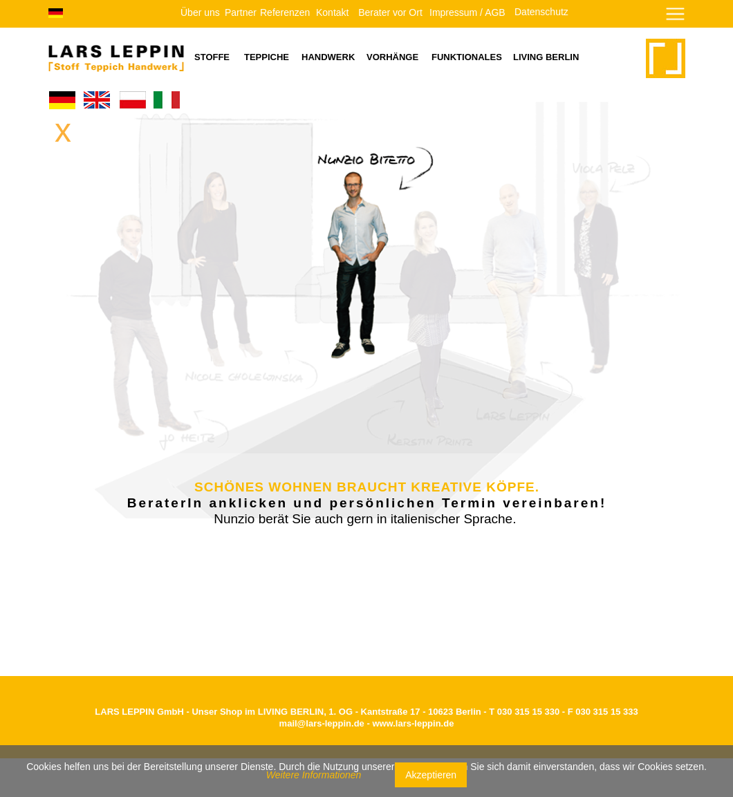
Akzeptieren (430, 774)
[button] (632, 22)
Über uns (200, 12)
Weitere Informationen (313, 774)
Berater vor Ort (390, 12)
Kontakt (332, 12)
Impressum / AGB (467, 12)
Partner (241, 12)
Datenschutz (541, 11)
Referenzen (285, 12)
